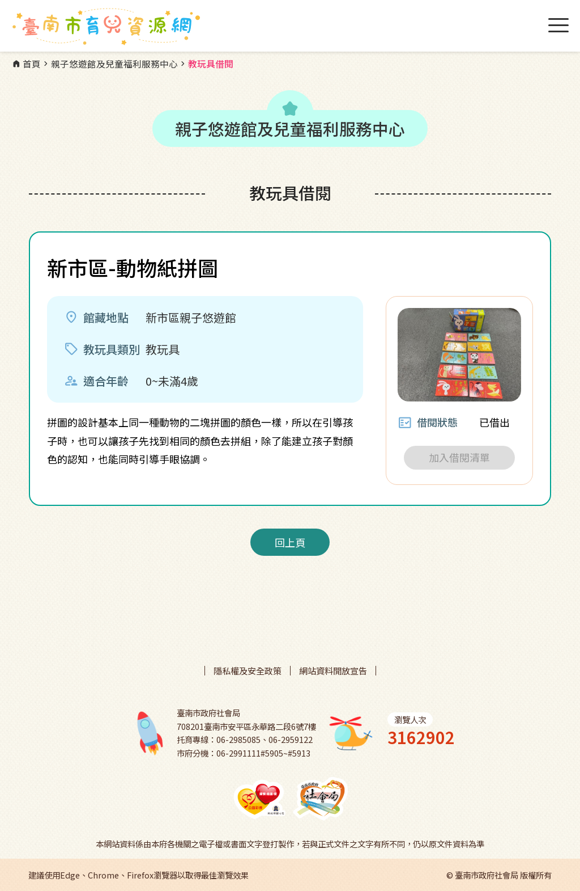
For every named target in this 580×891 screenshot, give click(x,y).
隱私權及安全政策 (248, 670)
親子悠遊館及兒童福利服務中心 (109, 64)
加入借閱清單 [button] (459, 457)
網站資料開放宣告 (333, 670)
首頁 (26, 64)
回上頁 (290, 542)
